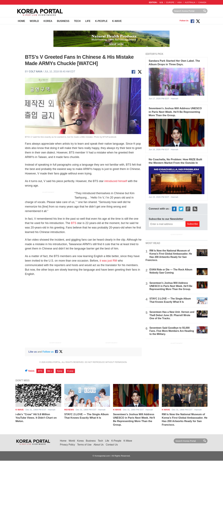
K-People (101, 21)
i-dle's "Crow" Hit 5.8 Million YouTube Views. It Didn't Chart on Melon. (36, 418)
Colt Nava (35, 71)
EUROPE (170, 2)
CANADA (202, 2)
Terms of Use (84, 444)
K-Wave (117, 21)
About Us (98, 444)
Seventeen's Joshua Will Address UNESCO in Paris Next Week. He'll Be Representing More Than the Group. (175, 112)
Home (21, 21)
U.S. (161, 2)
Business (63, 21)
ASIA (179, 2)
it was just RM (108, 260)
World (34, 21)
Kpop (59, 371)
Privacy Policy (67, 444)
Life (87, 21)
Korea (48, 21)
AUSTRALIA (190, 2)
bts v (49, 371)
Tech (77, 21)
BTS (73, 223)
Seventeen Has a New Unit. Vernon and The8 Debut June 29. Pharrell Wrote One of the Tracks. (171, 315)
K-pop (70, 371)
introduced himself (115, 181)
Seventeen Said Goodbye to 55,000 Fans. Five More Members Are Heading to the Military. (171, 330)
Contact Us (112, 444)
